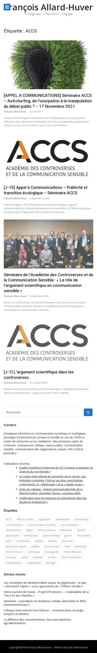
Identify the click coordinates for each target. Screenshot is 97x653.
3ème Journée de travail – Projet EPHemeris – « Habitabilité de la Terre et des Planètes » (46, 593)
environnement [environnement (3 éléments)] (46, 530)
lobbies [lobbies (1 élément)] (39, 541)
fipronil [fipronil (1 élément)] (81, 530)
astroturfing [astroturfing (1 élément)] (81, 519)
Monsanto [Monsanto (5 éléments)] (67, 541)
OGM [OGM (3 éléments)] (67, 546)
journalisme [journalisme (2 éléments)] (23, 541)
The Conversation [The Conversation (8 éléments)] (71, 557)
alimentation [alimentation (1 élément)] (63, 519)
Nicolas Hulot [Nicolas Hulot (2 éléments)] (52, 546)
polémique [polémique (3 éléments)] (33, 551)
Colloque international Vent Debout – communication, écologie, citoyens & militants (44, 612)
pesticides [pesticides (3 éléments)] (81, 546)
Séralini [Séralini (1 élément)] (52, 557)
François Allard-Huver (48, 7)
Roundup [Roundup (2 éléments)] (11, 557)
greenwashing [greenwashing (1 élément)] (51, 535)
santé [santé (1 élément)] (24, 557)
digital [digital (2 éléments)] (29, 530)
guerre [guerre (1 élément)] (68, 535)
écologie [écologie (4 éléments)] (51, 562)
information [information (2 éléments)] (83, 535)
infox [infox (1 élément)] (9, 541)
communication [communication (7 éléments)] (14, 524)
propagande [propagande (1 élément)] (52, 551)
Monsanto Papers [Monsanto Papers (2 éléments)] (16, 546)
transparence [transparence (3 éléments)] (13, 562)
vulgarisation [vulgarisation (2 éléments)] (33, 562)
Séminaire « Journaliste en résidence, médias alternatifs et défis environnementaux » (45, 603)
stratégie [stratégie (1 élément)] (38, 557)
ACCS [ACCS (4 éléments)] (9, 519)
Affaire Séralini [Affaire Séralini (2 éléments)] (25, 519)
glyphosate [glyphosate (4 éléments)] (12, 535)
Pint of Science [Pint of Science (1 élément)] (14, 551)
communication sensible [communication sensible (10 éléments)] (42, 524)
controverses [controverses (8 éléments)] (13, 530)
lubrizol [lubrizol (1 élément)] (52, 541)
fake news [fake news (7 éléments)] (66, 530)
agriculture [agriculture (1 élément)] (45, 519)
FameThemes (80, 647)
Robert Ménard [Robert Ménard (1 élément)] (72, 551)
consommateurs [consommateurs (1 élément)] (70, 524)
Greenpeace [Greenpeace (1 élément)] (30, 535)
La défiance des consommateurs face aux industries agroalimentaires (37, 621)
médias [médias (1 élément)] (35, 546)
